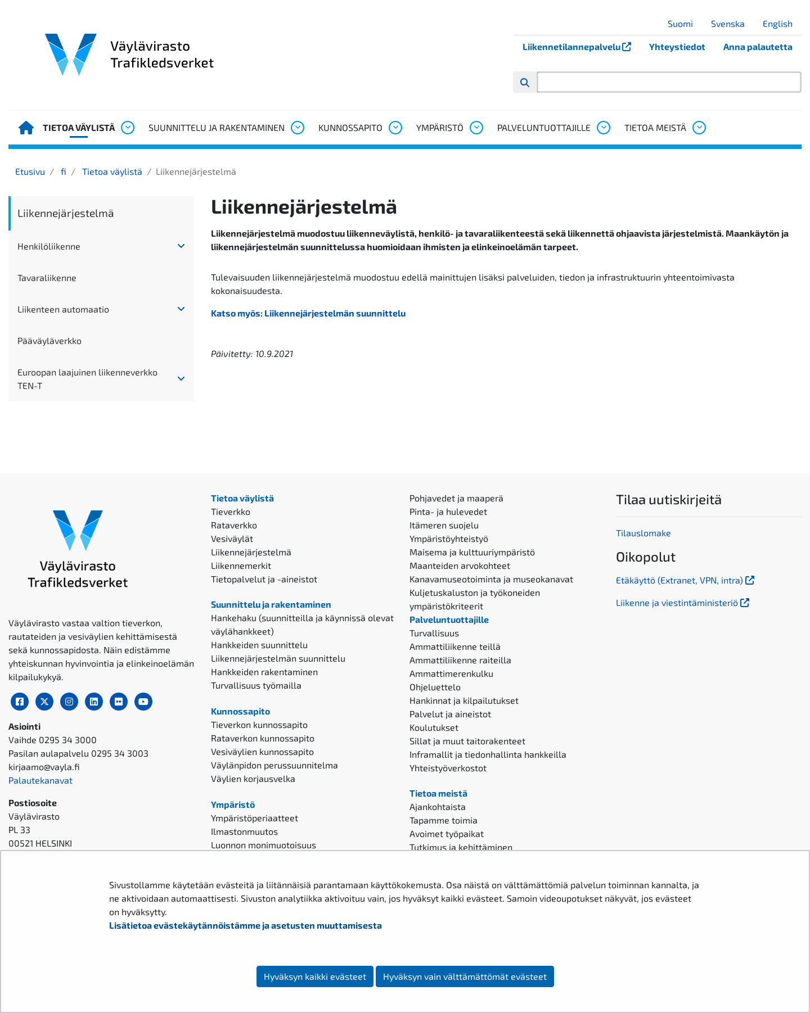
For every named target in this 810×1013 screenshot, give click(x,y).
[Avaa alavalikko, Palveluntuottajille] (603, 127)
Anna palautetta (758, 46)
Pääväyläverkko (49, 340)
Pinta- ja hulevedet (448, 511)
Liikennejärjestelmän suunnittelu (278, 658)
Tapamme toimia (444, 820)
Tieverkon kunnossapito (259, 724)
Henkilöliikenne (48, 246)
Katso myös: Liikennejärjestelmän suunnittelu (308, 312)
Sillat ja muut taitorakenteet (467, 740)
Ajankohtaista (438, 806)
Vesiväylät (232, 538)
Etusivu (30, 171)
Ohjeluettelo (435, 686)
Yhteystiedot (677, 46)
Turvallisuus (434, 632)
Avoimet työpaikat (447, 833)
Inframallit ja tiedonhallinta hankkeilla (488, 754)
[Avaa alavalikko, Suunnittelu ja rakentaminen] (297, 127)
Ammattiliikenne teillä (455, 646)
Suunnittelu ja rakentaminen (216, 127)
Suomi (684, 23)
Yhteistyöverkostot (448, 767)
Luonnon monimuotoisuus (263, 844)
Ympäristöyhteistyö (449, 538)
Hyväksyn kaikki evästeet (315, 976)
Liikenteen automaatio (63, 309)
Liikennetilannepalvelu (581, 46)
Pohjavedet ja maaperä (456, 497)
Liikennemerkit (241, 565)
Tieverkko (230, 511)
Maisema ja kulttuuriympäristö (472, 551)
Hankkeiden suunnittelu (259, 644)
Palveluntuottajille (544, 127)
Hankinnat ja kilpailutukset (464, 700)
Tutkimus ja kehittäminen (461, 847)
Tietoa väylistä (79, 127)
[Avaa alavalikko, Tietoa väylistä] (127, 127)
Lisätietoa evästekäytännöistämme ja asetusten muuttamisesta (245, 925)
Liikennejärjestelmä (65, 212)
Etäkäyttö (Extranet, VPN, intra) (686, 580)
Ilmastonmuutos (244, 831)
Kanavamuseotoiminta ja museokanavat (491, 578)
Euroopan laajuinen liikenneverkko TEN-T (87, 379)
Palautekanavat (40, 780)
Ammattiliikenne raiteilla (460, 659)
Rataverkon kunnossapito (262, 737)
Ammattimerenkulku (451, 673)
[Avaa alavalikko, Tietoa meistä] (698, 127)
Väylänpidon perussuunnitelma (274, 764)
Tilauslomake (643, 532)
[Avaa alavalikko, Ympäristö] (476, 127)
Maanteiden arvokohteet (460, 565)
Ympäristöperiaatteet (254, 817)
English (782, 23)
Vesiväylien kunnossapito (262, 751)
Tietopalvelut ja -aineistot (264, 578)
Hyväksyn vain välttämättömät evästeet (465, 976)
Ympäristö (440, 127)
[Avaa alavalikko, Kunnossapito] (394, 127)
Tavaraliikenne (46, 277)
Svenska (732, 23)
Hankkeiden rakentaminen (264, 671)
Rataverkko (234, 524)
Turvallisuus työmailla (256, 685)
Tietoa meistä (655, 127)
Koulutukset (434, 727)
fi (62, 171)
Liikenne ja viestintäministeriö (684, 602)
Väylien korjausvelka (253, 778)
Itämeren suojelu (444, 524)
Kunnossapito (350, 127)
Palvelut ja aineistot (450, 713)
